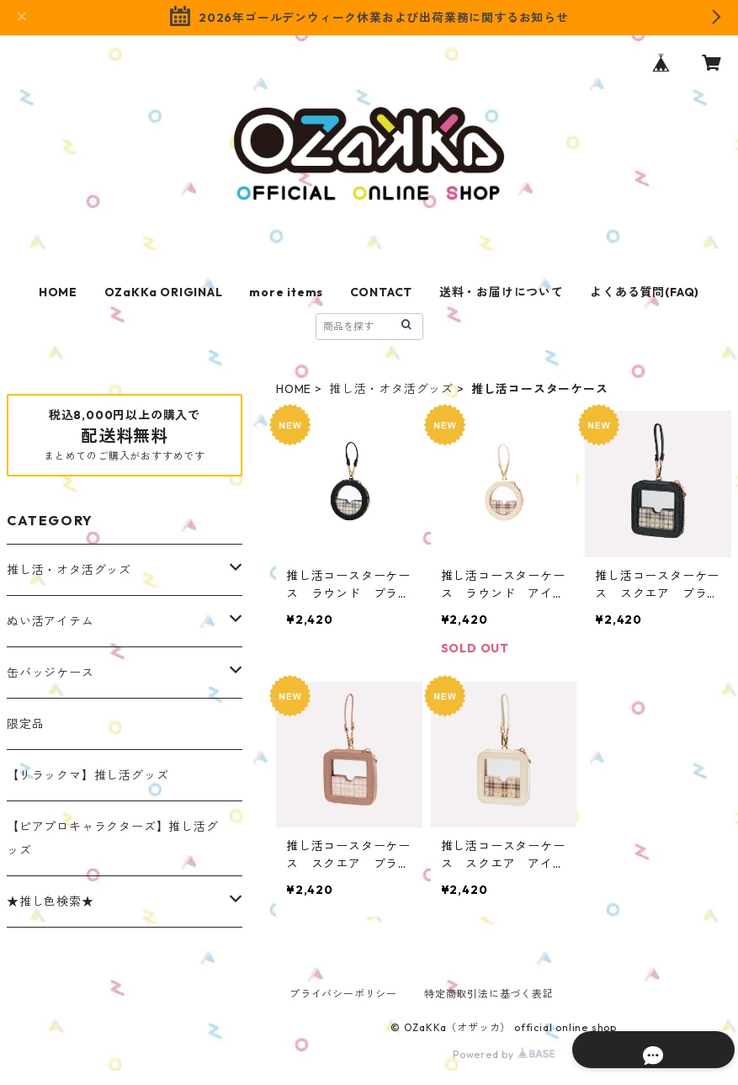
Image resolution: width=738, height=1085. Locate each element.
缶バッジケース (50, 672)
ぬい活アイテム (50, 621)
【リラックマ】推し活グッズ (87, 775)
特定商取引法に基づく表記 (489, 993)
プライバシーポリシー (343, 993)
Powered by (504, 1054)
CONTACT (381, 292)
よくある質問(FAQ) (644, 292)
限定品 (25, 723)
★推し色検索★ (50, 901)
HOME (58, 292)
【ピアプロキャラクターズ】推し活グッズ (113, 838)
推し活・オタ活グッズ (391, 388)
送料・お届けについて (501, 292)
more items (286, 292)
